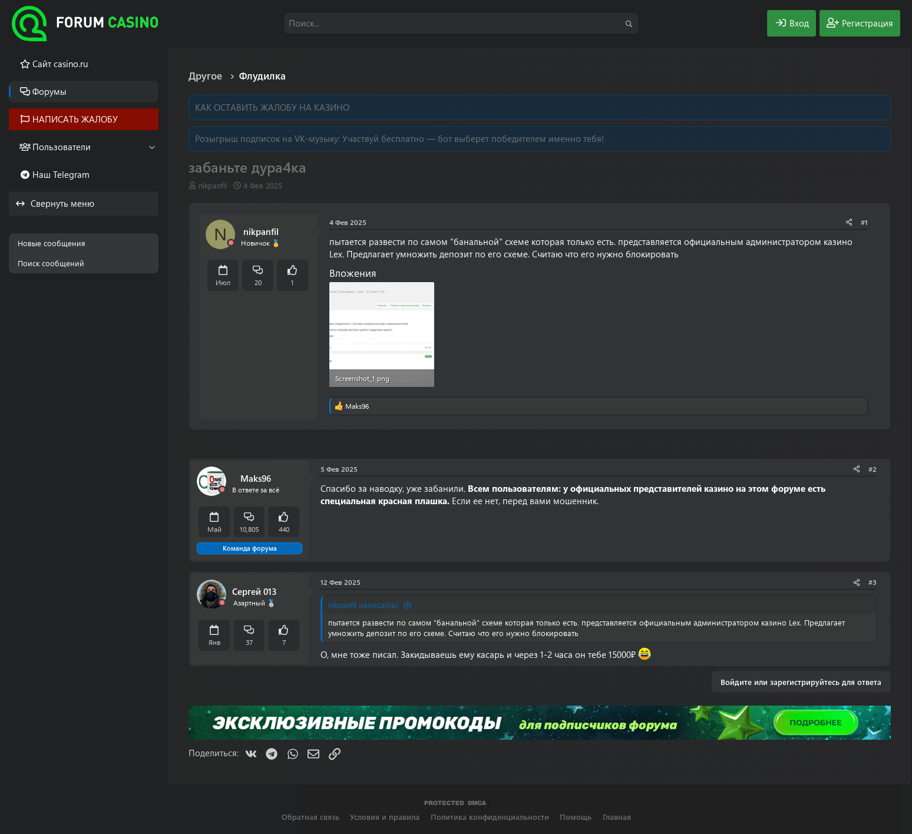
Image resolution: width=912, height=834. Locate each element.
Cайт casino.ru (60, 64)
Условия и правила (384, 817)
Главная (617, 817)
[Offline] (231, 243)
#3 (872, 582)
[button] (151, 147)
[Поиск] (461, 23)
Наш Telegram (61, 174)
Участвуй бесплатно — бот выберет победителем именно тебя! (473, 138)
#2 (872, 469)
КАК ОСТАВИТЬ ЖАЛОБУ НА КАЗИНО (272, 107)
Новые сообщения (51, 243)
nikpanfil (213, 185)
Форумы (49, 91)
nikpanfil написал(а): (363, 605)
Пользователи (61, 147)
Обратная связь (310, 817)
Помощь (576, 817)
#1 (864, 222)
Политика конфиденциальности (490, 817)
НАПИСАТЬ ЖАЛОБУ (75, 119)
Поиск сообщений (51, 263)
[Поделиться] (849, 222)
